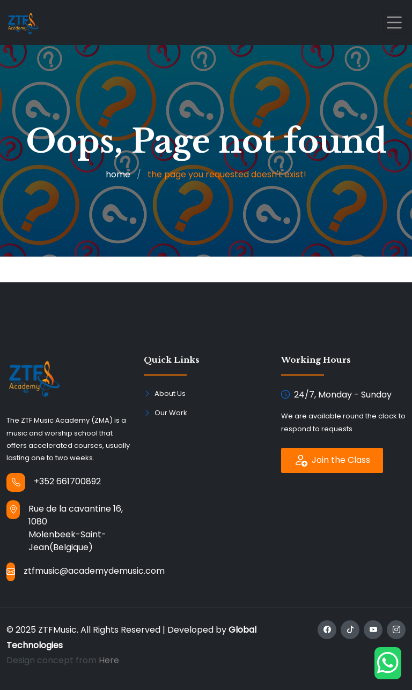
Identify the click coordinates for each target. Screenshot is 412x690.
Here (109, 660)
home (118, 174)
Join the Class (332, 460)
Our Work (170, 413)
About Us (170, 393)
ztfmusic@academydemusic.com (94, 571)
